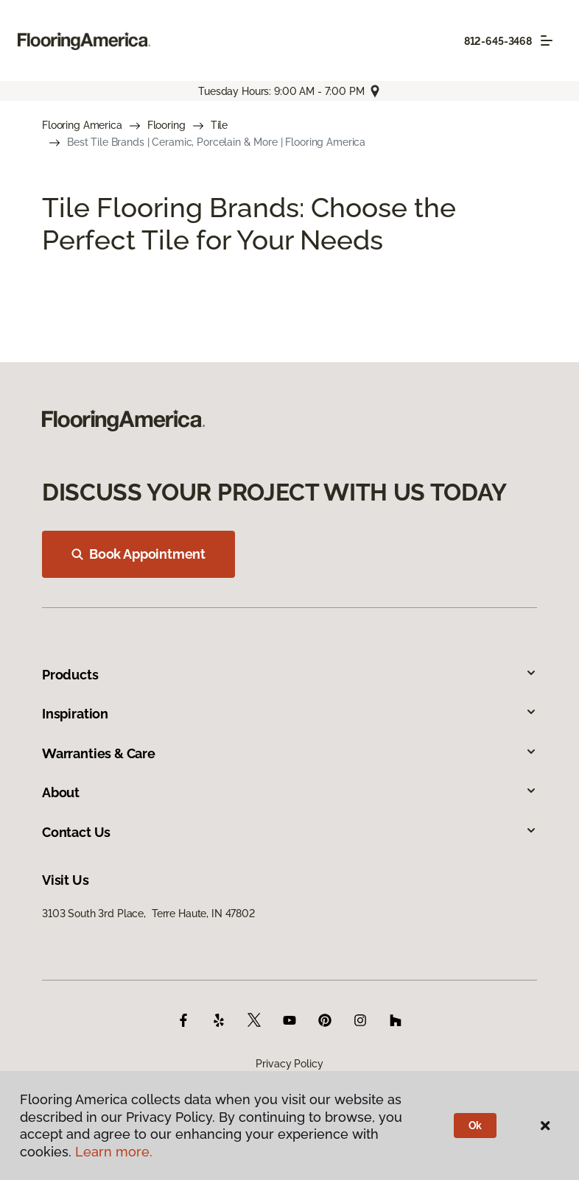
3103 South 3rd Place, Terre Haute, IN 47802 (148, 913)
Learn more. (113, 1151)
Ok (475, 1125)
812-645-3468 (498, 41)
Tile (219, 125)
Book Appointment (138, 554)
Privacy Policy (289, 1064)
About (289, 792)
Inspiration (289, 713)
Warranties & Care (289, 753)
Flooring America (82, 125)
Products (289, 674)
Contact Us (289, 832)
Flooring (166, 125)
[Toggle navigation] (546, 40)
